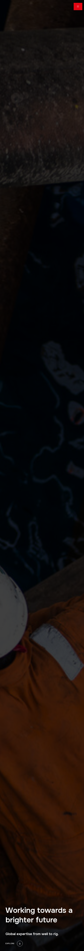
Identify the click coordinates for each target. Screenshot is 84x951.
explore (15, 943)
